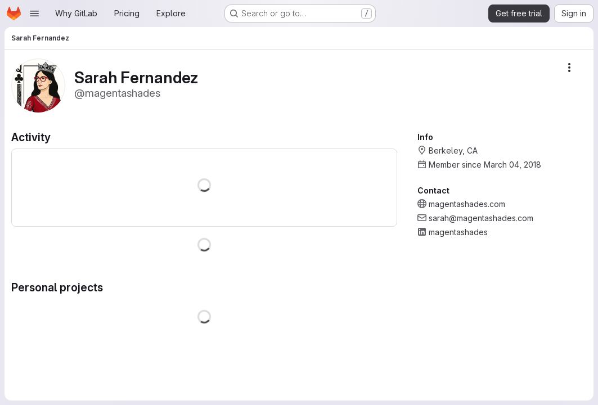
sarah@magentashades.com (481, 218)
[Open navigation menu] (34, 13)
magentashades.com (467, 204)
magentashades (458, 232)
